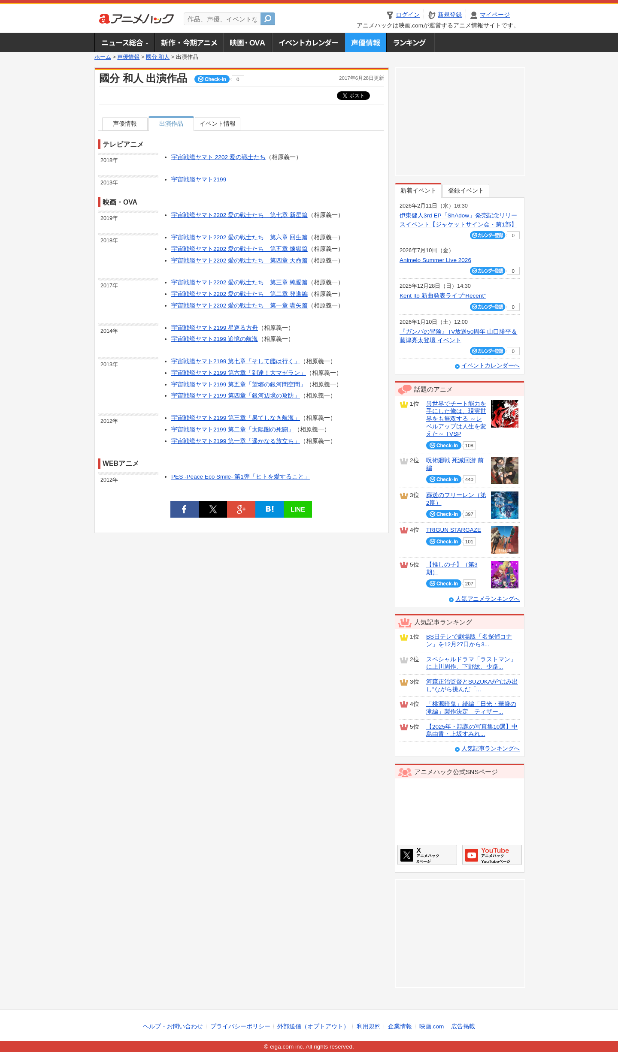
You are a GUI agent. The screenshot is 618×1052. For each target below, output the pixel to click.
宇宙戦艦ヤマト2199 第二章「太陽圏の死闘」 (232, 429)
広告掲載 (463, 1026)
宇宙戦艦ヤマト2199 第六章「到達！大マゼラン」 (238, 373)
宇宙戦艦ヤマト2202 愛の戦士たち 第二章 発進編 (239, 294)
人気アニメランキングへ (487, 599)
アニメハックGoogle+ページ (492, 855)
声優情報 (365, 42)
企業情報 (400, 1026)
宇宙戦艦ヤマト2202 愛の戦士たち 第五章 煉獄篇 (239, 249)
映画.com (431, 1026)
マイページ (495, 15)
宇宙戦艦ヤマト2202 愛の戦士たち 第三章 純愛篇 (239, 282)
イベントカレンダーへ (490, 365)
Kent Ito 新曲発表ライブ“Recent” (443, 295)
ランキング (410, 42)
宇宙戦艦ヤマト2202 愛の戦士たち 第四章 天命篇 (239, 260)
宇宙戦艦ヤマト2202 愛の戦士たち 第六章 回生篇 (239, 237)
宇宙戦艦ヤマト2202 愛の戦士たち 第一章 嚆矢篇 (239, 305)
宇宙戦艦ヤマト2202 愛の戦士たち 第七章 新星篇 (239, 215)
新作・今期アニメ (188, 42)
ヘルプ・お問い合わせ (173, 1026)
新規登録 (450, 15)
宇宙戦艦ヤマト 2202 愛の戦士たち (218, 157)
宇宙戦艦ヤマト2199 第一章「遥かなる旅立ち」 (235, 441)
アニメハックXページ (427, 855)
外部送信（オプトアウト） (313, 1026)
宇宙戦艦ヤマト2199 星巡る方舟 (214, 328)
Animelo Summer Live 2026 (435, 260)
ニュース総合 (124, 42)
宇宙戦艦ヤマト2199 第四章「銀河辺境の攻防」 (235, 395)
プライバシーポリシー (240, 1026)
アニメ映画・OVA (247, 42)
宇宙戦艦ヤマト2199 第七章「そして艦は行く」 (235, 361)
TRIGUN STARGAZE (453, 530)
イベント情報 (218, 124)
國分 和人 (158, 57)
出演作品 (171, 124)
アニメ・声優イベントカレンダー (308, 42)
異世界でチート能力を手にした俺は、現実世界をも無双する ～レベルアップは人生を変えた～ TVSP (456, 419)
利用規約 (369, 1026)
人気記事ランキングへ (490, 748)
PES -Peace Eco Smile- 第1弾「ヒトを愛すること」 (240, 476)
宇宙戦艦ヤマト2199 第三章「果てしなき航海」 (235, 418)
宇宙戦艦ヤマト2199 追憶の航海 (214, 339)
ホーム (102, 57)
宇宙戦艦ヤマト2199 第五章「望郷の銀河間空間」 (238, 384)
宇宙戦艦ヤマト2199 (198, 179)
